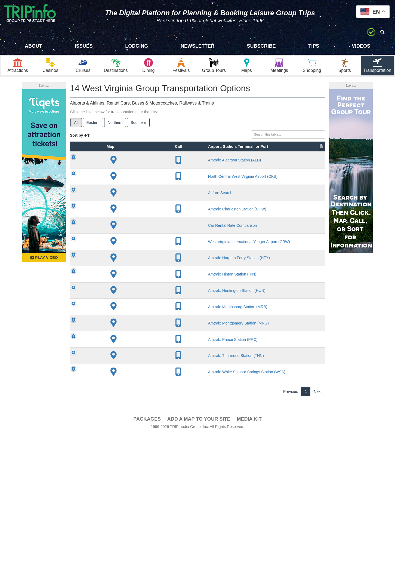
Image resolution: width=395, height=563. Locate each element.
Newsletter (197, 46)
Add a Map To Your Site (198, 547)
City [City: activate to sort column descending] (154, 166)
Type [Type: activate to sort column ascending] (105, 166)
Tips (313, 46)
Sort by (80, 138)
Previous (290, 520)
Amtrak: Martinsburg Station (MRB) (132, 408)
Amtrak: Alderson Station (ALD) (131, 181)
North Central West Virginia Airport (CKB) (131, 202)
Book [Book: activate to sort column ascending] (290, 166)
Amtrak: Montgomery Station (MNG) (132, 429)
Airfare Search (132, 229)
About (33, 46)
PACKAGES (147, 547)
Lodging (136, 46)
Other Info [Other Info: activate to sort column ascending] (210, 163)
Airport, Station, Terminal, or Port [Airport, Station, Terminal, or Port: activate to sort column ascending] (128, 157)
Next (318, 520)
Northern (115, 125)
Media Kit (249, 547)
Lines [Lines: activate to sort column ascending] (182, 166)
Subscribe (261, 46)
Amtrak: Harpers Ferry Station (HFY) (132, 345)
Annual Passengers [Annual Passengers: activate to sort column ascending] (243, 163)
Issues (84, 46)
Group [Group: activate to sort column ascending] (311, 166)
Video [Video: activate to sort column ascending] (270, 166)
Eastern (93, 125)
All (76, 125)
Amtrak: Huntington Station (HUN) (132, 387)
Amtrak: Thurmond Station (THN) (132, 471)
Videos (361, 46)
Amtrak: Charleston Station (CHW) (132, 255)
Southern (138, 125)
